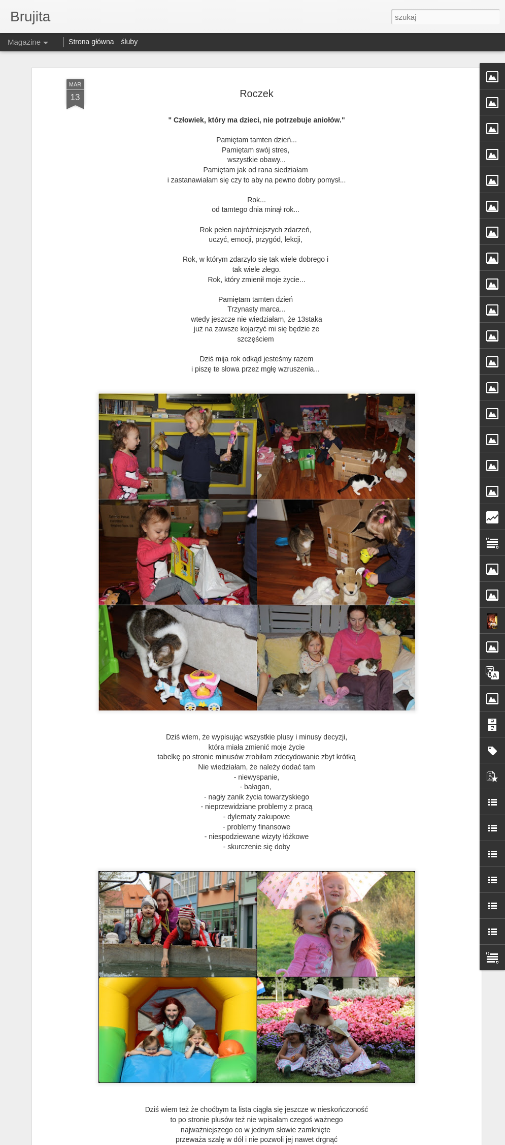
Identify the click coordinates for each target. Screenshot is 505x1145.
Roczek (257, 93)
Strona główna (91, 42)
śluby (129, 42)
